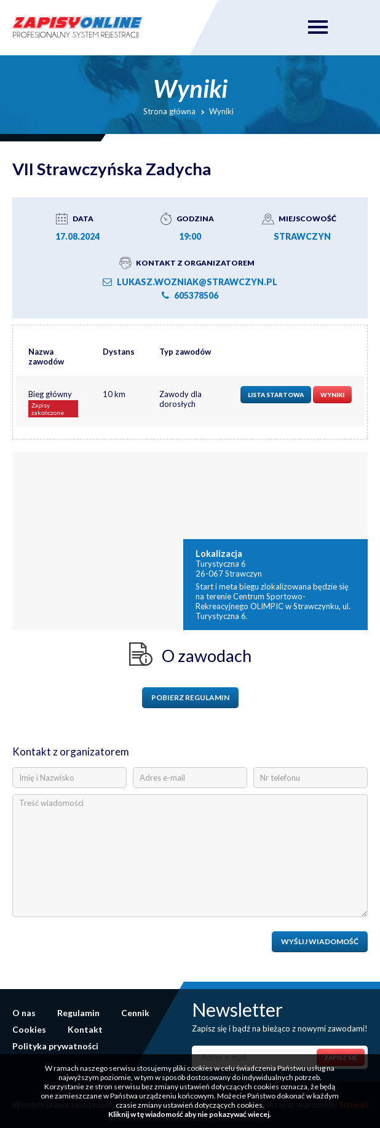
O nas (24, 1013)
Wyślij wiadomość (319, 941)
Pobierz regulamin (190, 697)
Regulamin (78, 1013)
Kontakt (85, 1029)
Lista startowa (276, 394)
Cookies (29, 1029)
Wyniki (332, 394)
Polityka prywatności (55, 1046)
